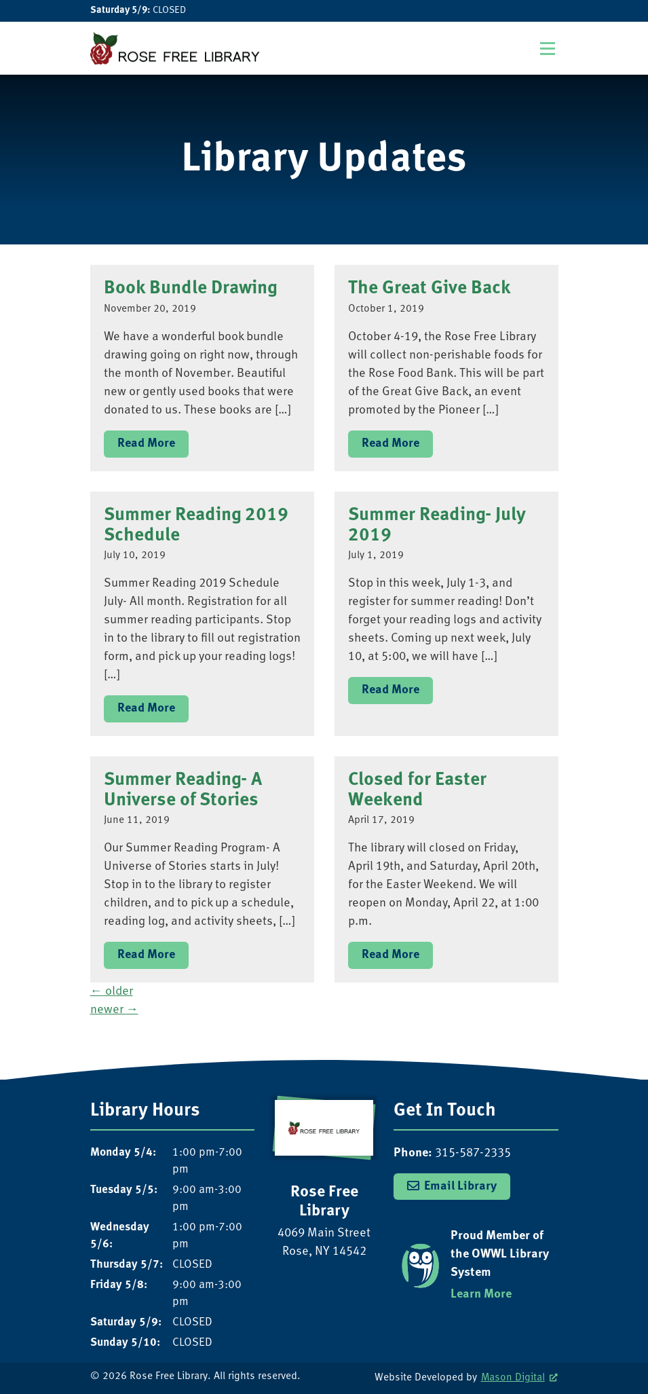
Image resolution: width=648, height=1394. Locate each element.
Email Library (460, 1186)
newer (114, 1010)
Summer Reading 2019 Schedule (196, 525)
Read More (146, 443)
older (111, 991)
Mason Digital (513, 1378)
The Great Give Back (429, 288)
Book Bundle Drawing (190, 288)
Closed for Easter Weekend (417, 790)
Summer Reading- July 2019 (437, 525)
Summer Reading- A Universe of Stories (183, 790)
